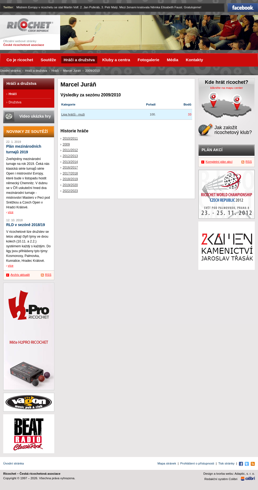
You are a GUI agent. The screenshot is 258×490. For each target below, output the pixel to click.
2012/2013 (70, 156)
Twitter (8, 7)
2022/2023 (70, 191)
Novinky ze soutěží (27, 131)
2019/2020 (70, 185)
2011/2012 (70, 150)
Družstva (15, 102)
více (10, 212)
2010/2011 (70, 138)
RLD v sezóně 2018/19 (25, 225)
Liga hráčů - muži (73, 114)
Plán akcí (212, 150)
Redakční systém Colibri (221, 479)
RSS (48, 274)
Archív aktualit (20, 274)
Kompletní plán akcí (219, 161)
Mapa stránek (166, 463)
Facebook (243, 7)
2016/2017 (70, 167)
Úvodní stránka (10, 70)
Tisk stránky (226, 463)
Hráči (55, 70)
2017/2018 (70, 173)
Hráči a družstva (36, 70)
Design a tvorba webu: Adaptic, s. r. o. (229, 473)
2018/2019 (70, 179)
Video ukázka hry (35, 116)
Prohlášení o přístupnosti (197, 463)
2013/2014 (70, 162)
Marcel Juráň (72, 70)
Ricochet (30, 25)
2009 (66, 144)
